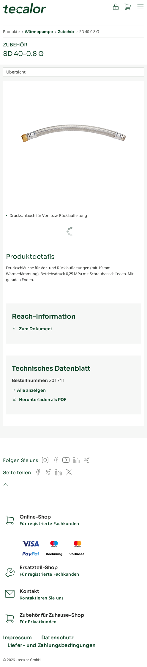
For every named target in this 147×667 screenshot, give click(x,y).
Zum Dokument (35, 328)
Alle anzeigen (31, 390)
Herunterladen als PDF (42, 399)
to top (5, 485)
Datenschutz (57, 638)
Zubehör (15, 45)
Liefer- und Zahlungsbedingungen (51, 645)
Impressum (17, 638)
